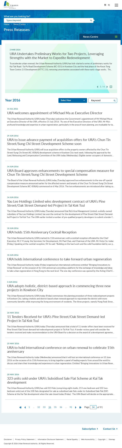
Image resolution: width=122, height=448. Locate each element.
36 (61, 407)
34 (50, 407)
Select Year (73, 100)
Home (6, 24)
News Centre (20, 24)
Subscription (90, 429)
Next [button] (107, 87)
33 (44, 407)
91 (71, 407)
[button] (100, 37)
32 (38, 407)
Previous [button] (97, 87)
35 (55, 407)
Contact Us (110, 429)
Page (86, 407)
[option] (61, 59)
